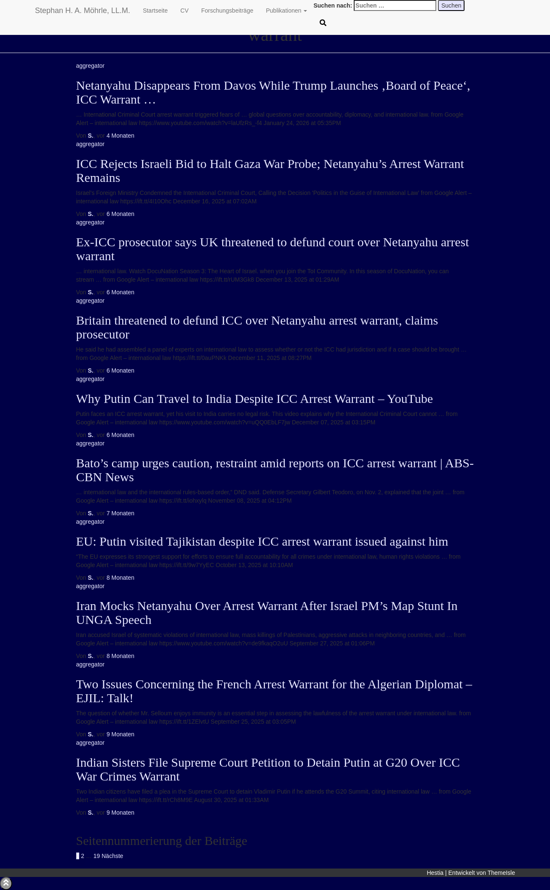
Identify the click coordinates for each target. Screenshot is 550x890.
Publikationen (286, 10)
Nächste (112, 856)
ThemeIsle (501, 872)
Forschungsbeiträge (227, 10)
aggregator (90, 65)
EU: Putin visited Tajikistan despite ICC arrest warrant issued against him (262, 541)
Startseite (155, 10)
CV (184, 10)
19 (96, 856)
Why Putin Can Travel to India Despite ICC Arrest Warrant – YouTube (254, 398)
